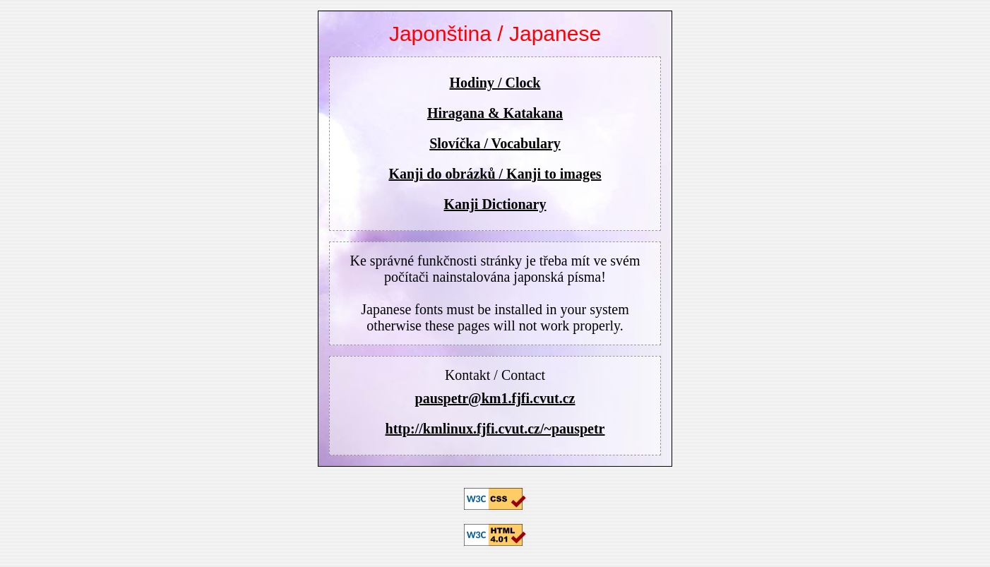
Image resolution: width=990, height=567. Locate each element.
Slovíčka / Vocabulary (495, 143)
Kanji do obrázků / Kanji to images (494, 173)
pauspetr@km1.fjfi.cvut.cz (495, 398)
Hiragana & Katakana (495, 113)
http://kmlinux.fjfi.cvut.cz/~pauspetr (495, 428)
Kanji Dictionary (495, 204)
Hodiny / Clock (495, 82)
